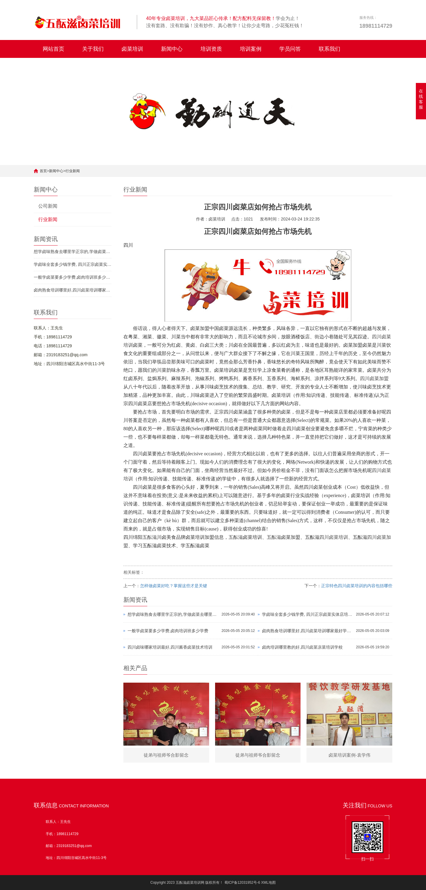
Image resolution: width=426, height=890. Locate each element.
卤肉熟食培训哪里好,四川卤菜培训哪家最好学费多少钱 (72, 290)
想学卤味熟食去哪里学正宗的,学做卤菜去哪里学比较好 (72, 251)
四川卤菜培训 (333, 537)
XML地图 (268, 882)
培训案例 (250, 49)
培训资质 (211, 49)
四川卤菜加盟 (374, 378)
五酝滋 (149, 537)
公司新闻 (47, 206)
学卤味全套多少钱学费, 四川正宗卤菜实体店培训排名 (72, 264)
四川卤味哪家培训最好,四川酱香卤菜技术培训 (170, 647)
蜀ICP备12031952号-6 (242, 882)
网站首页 (53, 49)
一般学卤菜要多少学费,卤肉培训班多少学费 (72, 277)
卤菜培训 (132, 49)
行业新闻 (72, 171)
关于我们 (93, 49)
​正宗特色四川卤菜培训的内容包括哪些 (356, 585)
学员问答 (290, 49)
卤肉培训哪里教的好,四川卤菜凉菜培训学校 (302, 647)
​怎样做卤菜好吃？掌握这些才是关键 (173, 585)
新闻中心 (172, 49)
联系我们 (329, 49)
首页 (43, 171)
